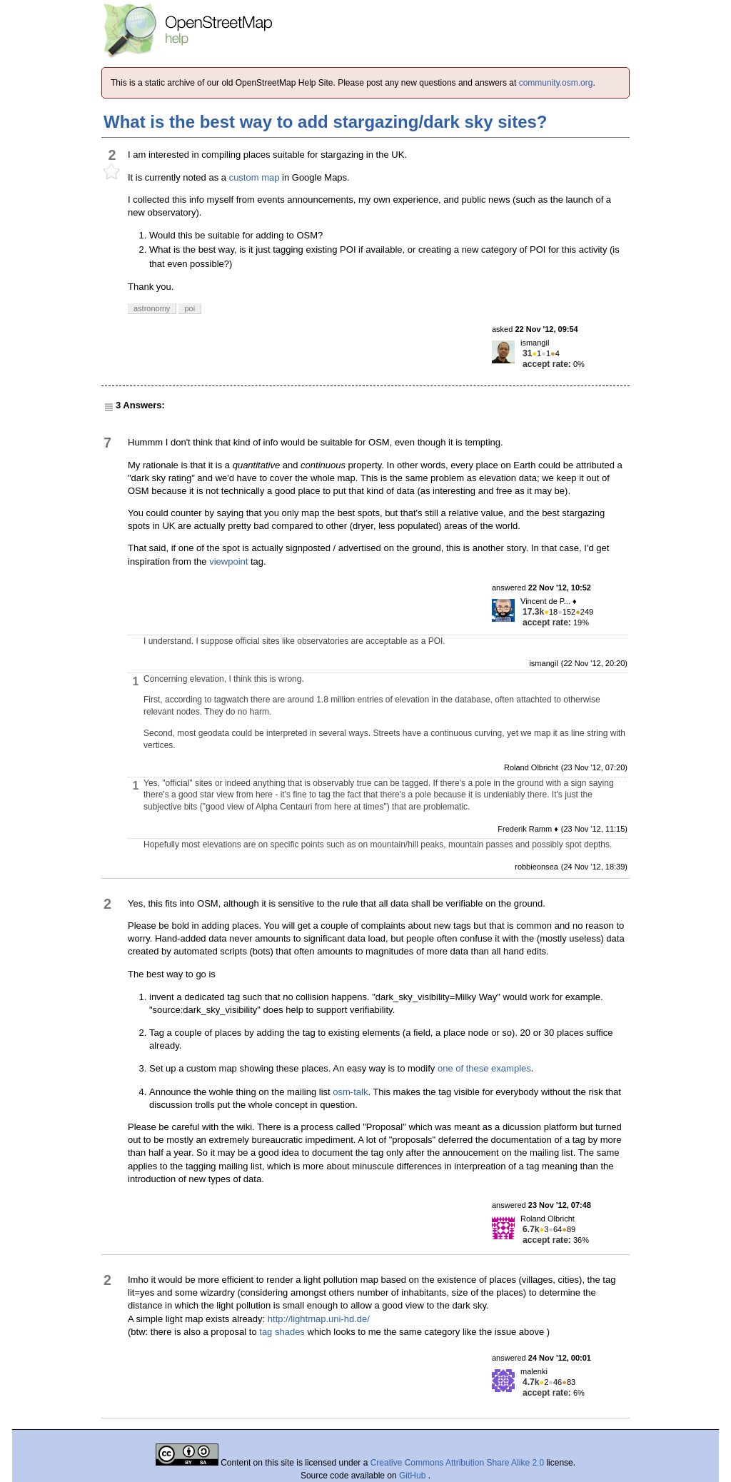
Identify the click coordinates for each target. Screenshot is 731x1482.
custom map (254, 177)
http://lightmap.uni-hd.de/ (319, 1319)
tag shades (282, 1331)
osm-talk (350, 1092)
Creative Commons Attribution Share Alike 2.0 (457, 1463)
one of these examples (484, 1068)
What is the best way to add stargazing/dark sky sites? (326, 121)
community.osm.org (556, 83)
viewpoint (228, 561)
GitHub (413, 1476)
